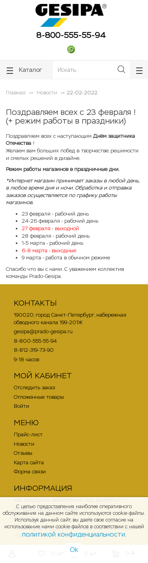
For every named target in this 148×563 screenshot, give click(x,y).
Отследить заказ (34, 387)
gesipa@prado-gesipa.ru (43, 331)
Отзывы (23, 453)
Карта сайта (29, 462)
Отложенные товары (39, 397)
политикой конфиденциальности (73, 534)
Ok (74, 550)
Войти (21, 406)
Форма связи (30, 471)
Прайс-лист (28, 434)
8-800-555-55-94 (71, 35)
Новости (24, 444)
